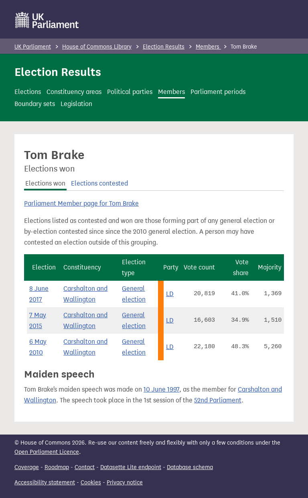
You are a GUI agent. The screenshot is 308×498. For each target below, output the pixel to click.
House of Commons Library (97, 46)
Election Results (163, 46)
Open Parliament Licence (46, 452)
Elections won (45, 183)
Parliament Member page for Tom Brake (81, 203)
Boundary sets (34, 104)
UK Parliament (32, 46)
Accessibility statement (44, 482)
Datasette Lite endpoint (130, 467)
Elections (27, 92)
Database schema (190, 467)
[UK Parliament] (47, 20)
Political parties (129, 92)
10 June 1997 (161, 389)
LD (170, 294)
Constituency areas (74, 92)
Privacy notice (125, 482)
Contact (85, 467)
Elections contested (99, 183)
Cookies (91, 482)
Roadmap (57, 467)
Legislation (76, 104)
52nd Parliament (217, 400)
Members (208, 46)
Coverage (26, 467)
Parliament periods (217, 92)
